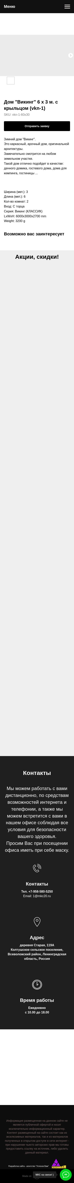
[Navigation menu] (67, 7)
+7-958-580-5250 (40, 891)
